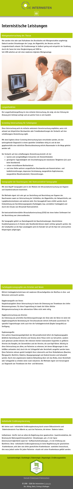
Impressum (35, 478)
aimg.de (48, 484)
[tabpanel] (36, 26)
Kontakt (27, 478)
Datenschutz (44, 478)
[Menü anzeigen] (36, 13)
